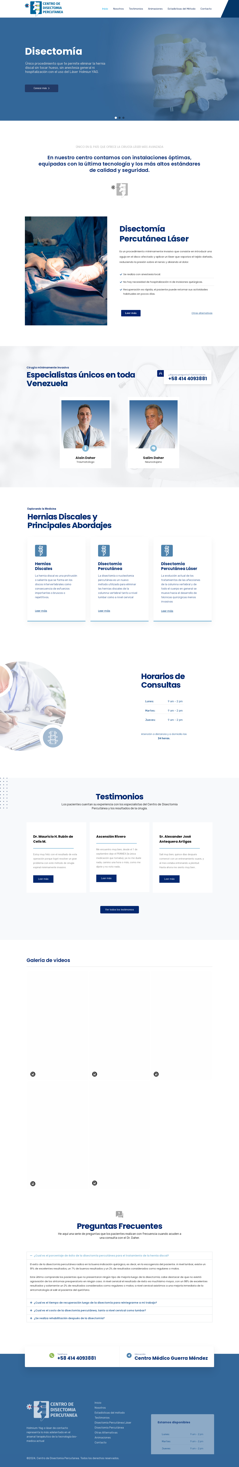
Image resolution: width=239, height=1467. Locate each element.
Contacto (206, 8)
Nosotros (118, 8)
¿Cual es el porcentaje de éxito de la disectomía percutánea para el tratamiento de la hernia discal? (101, 1255)
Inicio (105, 8)
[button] (119, 1255)
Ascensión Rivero (111, 836)
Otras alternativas (202, 313)
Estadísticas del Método (182, 8)
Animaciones (155, 8)
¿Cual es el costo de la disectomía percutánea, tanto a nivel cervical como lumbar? (90, 1310)
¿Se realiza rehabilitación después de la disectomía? (69, 1318)
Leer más (41, 611)
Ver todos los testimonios (119, 909)
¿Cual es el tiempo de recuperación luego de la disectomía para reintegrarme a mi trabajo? (95, 1302)
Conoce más (41, 88)
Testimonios (136, 8)
